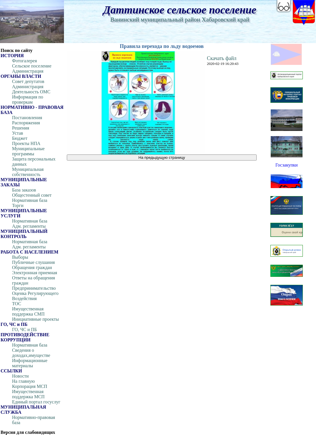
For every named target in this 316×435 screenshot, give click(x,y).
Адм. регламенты (29, 226)
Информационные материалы (29, 363)
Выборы (20, 257)
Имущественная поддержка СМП (28, 311)
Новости (20, 376)
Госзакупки (286, 165)
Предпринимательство (34, 288)
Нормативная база (29, 200)
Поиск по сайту (16, 50)
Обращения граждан (32, 267)
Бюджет (19, 138)
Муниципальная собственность (28, 172)
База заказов (24, 189)
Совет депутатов (28, 81)
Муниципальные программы (28, 151)
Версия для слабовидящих (28, 432)
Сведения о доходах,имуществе (31, 353)
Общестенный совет (32, 195)
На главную (23, 381)
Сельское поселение (31, 65)
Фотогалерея (24, 60)
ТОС (16, 303)
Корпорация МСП (29, 386)
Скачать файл (221, 58)
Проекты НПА (26, 143)
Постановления (27, 117)
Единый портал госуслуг (36, 401)
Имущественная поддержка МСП (28, 394)
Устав (17, 133)
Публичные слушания (33, 262)
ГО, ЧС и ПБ (24, 329)
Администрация (27, 71)
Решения (20, 127)
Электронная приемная (34, 272)
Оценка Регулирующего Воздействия (35, 296)
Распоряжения (26, 122)
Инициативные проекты (35, 319)
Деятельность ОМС (31, 91)
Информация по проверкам (27, 99)
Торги (18, 205)
